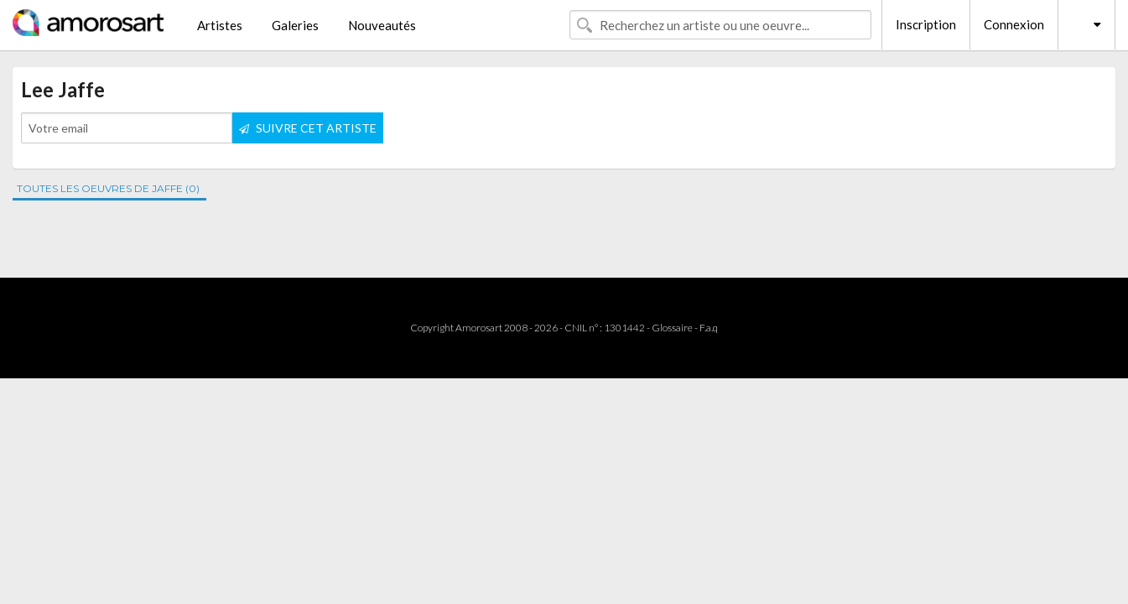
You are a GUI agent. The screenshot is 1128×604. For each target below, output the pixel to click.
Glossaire (672, 327)
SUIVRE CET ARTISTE (308, 128)
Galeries (295, 25)
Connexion (1014, 24)
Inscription (926, 24)
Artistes (219, 25)
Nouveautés (382, 25)
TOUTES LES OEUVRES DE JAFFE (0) (108, 188)
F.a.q (708, 327)
